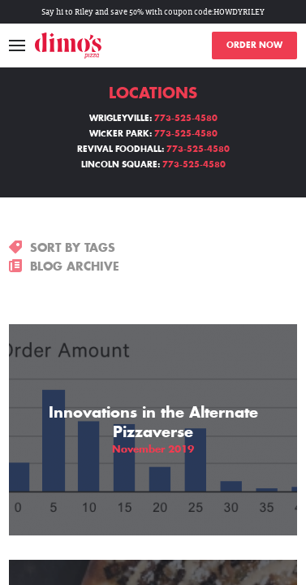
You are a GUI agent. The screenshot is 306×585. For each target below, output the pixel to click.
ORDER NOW (254, 45)
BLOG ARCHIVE (64, 266)
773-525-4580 (186, 119)
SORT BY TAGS (62, 248)
